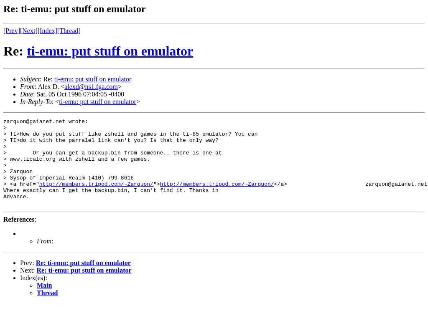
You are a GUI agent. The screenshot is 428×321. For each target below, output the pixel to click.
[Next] (29, 30)
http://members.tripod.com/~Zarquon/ (96, 197)
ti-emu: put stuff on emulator (110, 50)
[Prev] (11, 30)
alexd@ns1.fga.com (91, 86)
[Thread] (69, 30)
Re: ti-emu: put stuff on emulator (83, 280)
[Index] (47, 30)
